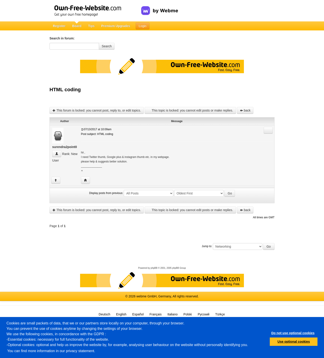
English (121, 314)
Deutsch (104, 314)
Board (76, 26)
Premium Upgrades (115, 26)
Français (155, 314)
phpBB (154, 268)
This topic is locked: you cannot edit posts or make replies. (190, 110)
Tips (91, 26)
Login (142, 26)
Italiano (172, 314)
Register (59, 26)
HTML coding (65, 89)
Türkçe (220, 314)
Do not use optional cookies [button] (293, 333)
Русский (203, 314)
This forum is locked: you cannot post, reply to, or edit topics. (96, 110)
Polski (187, 314)
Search (107, 46)
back (245, 110)
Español (138, 314)
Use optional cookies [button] (293, 341)
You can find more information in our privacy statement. (51, 351)
